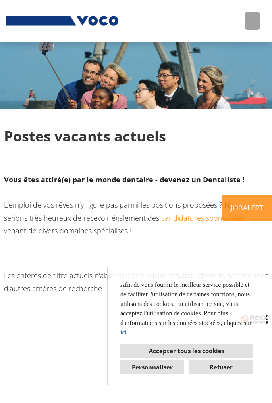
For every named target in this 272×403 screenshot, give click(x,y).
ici (123, 332)
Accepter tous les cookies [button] (186, 351)
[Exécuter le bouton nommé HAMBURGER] (252, 21)
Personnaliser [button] (152, 367)
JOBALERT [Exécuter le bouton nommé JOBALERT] (247, 207)
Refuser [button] (221, 367)
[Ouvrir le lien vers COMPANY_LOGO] (63, 21)
